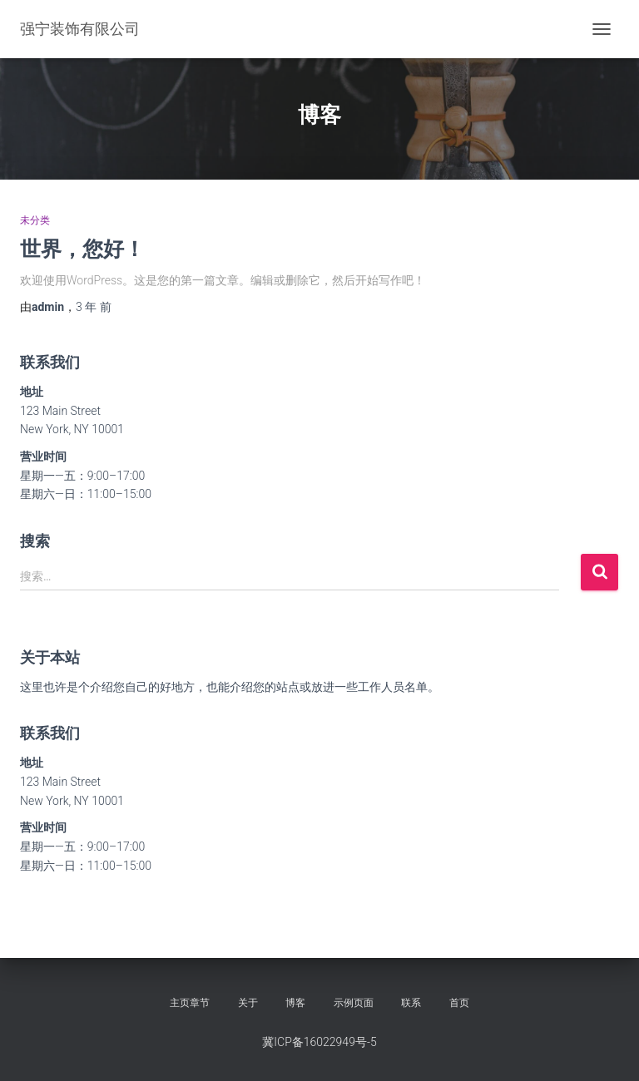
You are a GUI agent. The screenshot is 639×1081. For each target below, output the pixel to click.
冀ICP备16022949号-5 (319, 1042)
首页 (459, 1003)
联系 (411, 1003)
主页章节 (190, 1003)
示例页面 (354, 1003)
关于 (248, 1003)
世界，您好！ (82, 248)
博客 (295, 1003)
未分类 (35, 220)
